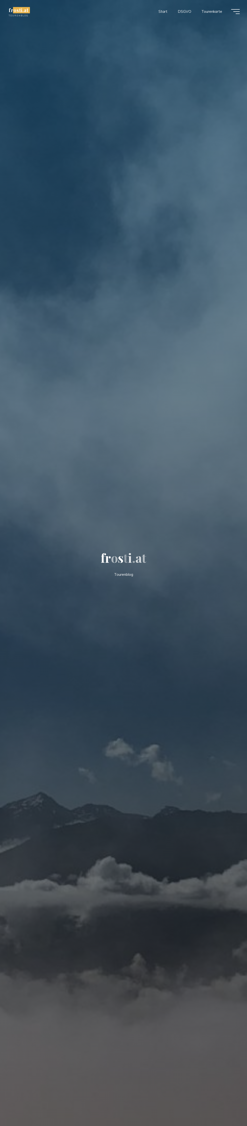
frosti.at (18, 10)
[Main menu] (235, 11)
